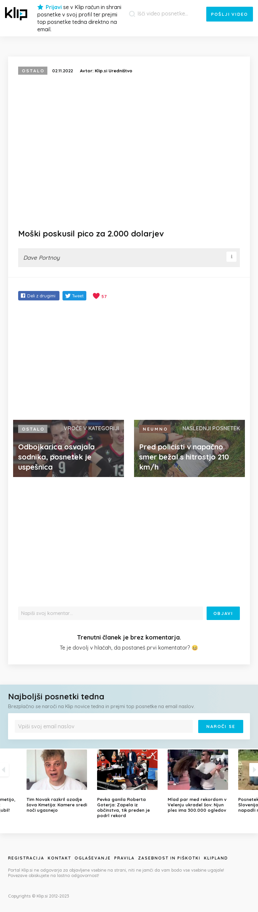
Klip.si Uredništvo (113, 70)
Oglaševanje (93, 858)
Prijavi (54, 7)
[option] (129, 784)
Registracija (26, 858)
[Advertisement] (129, 361)
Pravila (124, 858)
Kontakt (59, 858)
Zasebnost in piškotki (169, 858)
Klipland (216, 858)
